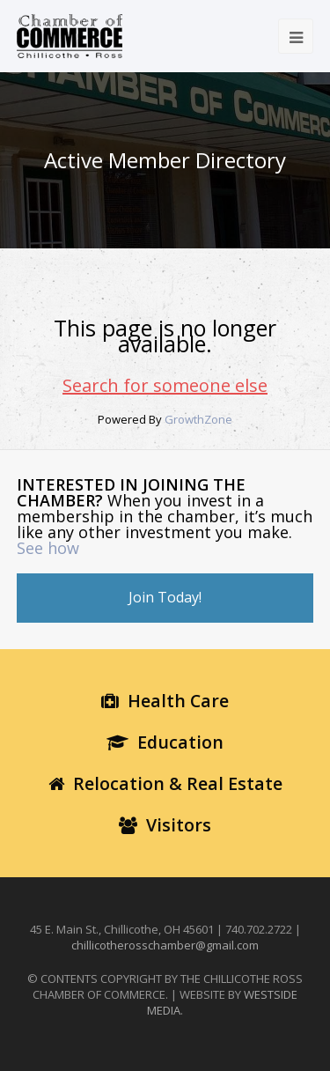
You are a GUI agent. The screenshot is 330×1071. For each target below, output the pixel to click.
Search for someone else (165, 385)
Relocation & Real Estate (165, 783)
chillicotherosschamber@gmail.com (165, 945)
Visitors (165, 825)
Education (165, 742)
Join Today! (165, 597)
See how (48, 547)
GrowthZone (198, 419)
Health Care (165, 701)
